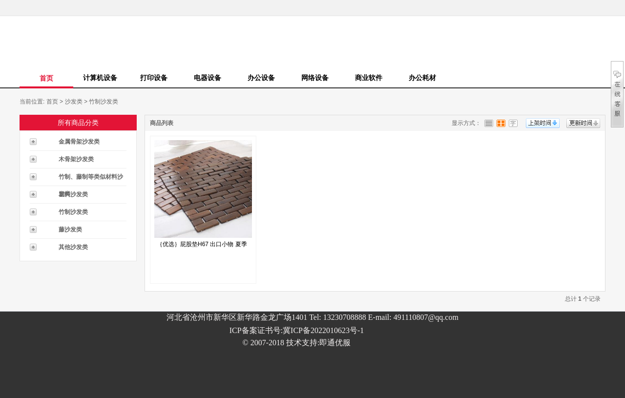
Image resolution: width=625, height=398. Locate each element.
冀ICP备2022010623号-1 (323, 330)
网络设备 (315, 78)
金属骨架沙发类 (79, 141)
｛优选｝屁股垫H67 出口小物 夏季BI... (202, 246)
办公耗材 (422, 78)
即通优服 (335, 342)
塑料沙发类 (73, 194)
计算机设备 (100, 78)
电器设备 (207, 78)
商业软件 (368, 78)
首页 (46, 78)
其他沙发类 (73, 247)
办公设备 (261, 78)
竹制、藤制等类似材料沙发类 (91, 179)
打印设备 (153, 78)
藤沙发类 (70, 229)
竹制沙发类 (103, 101)
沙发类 (74, 101)
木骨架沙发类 (76, 159)
